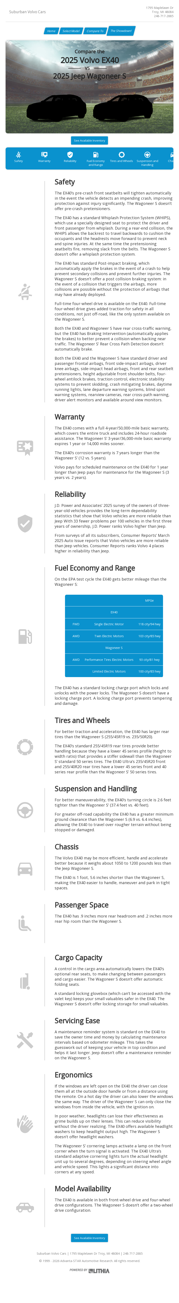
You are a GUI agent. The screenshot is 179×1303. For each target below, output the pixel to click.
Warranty (47, 164)
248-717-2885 (163, 16)
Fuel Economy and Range (103, 166)
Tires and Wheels (131, 164)
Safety (19, 164)
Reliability (75, 164)
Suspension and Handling (159, 166)
